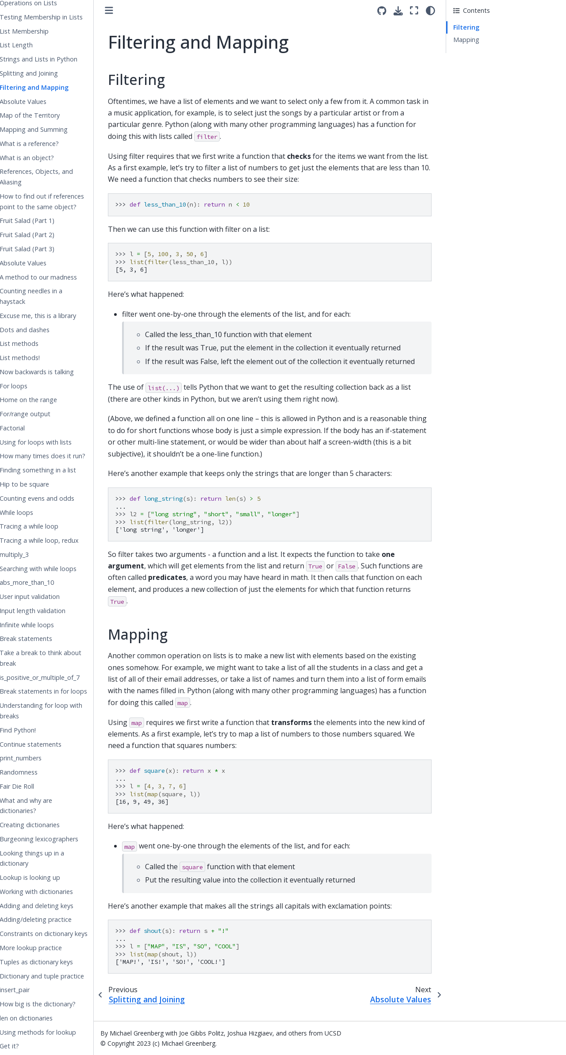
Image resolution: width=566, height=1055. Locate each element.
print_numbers (40, 758)
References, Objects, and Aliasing (55, 176)
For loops (32, 386)
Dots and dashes (44, 330)
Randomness (38, 772)
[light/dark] (430, 10)
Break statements (45, 638)
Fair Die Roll (36, 786)
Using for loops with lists (55, 442)
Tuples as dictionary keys (55, 962)
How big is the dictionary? (57, 1004)
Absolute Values (42, 101)
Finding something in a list (57, 470)
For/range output (44, 414)
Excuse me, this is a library (57, 315)
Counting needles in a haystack (50, 296)
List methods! (39, 357)
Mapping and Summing (53, 129)
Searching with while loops (57, 568)
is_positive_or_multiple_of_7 (59, 677)
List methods (38, 343)
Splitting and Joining (48, 73)
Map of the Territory (49, 115)
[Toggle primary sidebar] (128, 10)
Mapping (466, 39)
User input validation (49, 596)
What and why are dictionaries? (45, 805)
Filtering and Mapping (53, 87)
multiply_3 (33, 554)
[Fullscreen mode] (414, 10)
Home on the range (47, 399)
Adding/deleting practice (55, 919)
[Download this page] (398, 10)
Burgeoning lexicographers (58, 839)
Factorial (31, 428)
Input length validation (51, 610)
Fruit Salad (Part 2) (46, 234)
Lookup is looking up (49, 877)
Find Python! (37, 730)
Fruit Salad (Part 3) (46, 249)
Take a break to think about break (59, 658)
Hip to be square (43, 484)
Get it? (28, 1046)
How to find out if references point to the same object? (61, 201)
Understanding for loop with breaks (60, 710)
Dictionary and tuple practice (61, 976)
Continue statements (49, 744)
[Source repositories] (382, 10)
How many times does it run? (61, 456)
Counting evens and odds (56, 498)
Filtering (466, 27)
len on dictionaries (45, 1018)
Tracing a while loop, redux (58, 540)
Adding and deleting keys (55, 906)
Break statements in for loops (62, 691)
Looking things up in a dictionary (51, 858)
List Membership (43, 31)
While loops (35, 512)
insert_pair (34, 990)
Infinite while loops (46, 625)
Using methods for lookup (57, 1032)
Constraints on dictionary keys (63, 933)
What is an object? (46, 157)
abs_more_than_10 (46, 582)
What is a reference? (48, 143)
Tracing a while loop (48, 526)
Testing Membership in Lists (60, 17)
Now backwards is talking (56, 372)
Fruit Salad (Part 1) (46, 220)
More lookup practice (50, 948)
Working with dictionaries (55, 891)
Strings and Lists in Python (57, 59)
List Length (35, 45)
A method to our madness (57, 277)
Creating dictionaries (49, 825)
